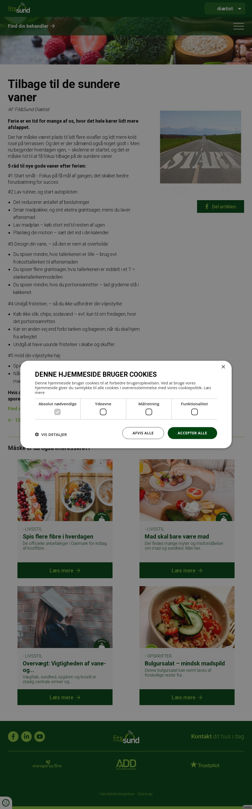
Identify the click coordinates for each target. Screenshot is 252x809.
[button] (51, 434)
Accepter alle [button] (192, 432)
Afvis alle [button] (143, 432)
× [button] (223, 367)
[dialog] (126, 404)
